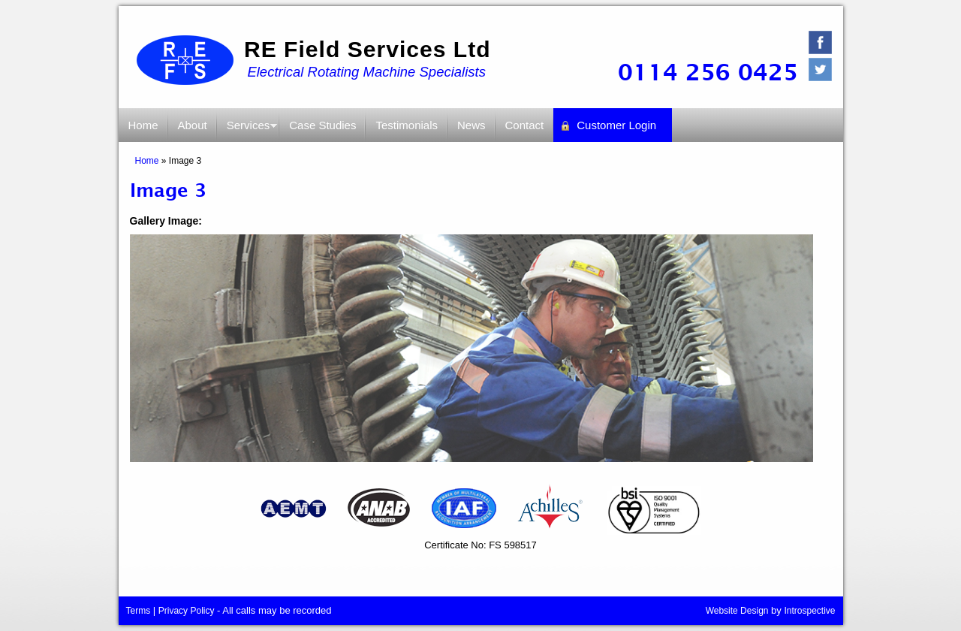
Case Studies (322, 125)
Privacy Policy (186, 610)
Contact (524, 125)
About (192, 125)
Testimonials (406, 125)
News (471, 125)
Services (248, 130)
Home (143, 125)
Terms (138, 610)
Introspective (809, 610)
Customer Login (616, 125)
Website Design (737, 610)
